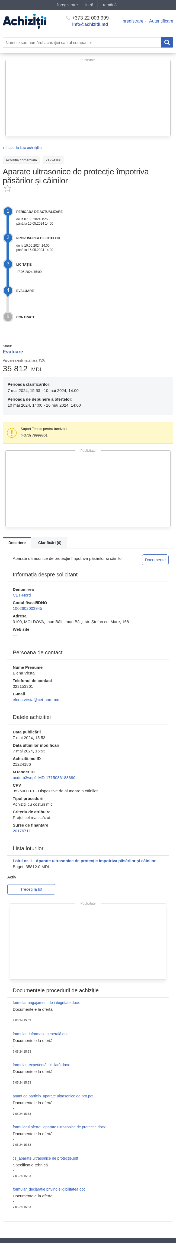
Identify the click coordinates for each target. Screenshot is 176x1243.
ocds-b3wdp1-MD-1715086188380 (44, 777)
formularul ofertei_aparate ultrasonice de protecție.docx (59, 1127)
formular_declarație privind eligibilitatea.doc (49, 1189)
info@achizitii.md (90, 24)
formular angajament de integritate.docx (46, 1002)
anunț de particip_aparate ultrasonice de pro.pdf (53, 1096)
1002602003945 (27, 608)
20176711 (22, 830)
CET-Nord (22, 595)
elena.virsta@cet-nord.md (36, 699)
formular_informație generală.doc (40, 1034)
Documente (155, 559)
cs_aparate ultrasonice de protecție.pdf (45, 1158)
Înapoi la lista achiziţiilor (24, 148)
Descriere (17, 543)
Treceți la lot (31, 889)
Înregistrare (132, 21)
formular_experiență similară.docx (41, 1065)
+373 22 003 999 (87, 18)
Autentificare (161, 21)
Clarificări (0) (50, 543)
